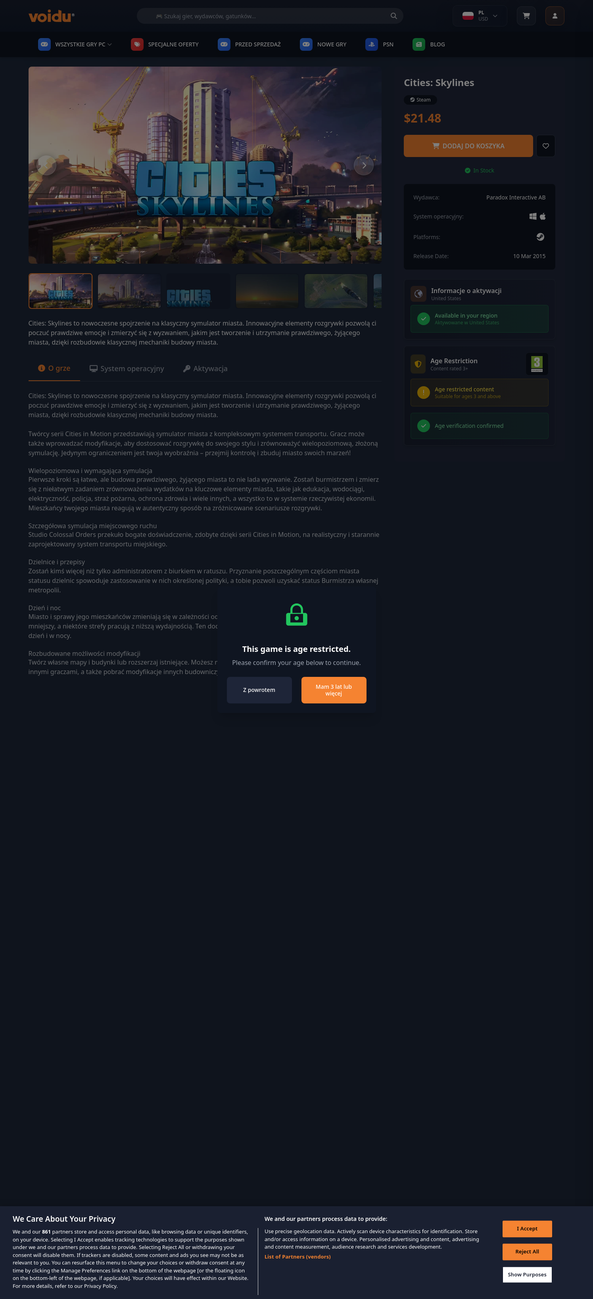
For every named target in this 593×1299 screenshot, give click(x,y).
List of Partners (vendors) (298, 1266)
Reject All (527, 1262)
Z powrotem (259, 690)
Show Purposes (527, 1284)
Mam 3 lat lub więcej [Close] (334, 690)
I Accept (527, 1239)
